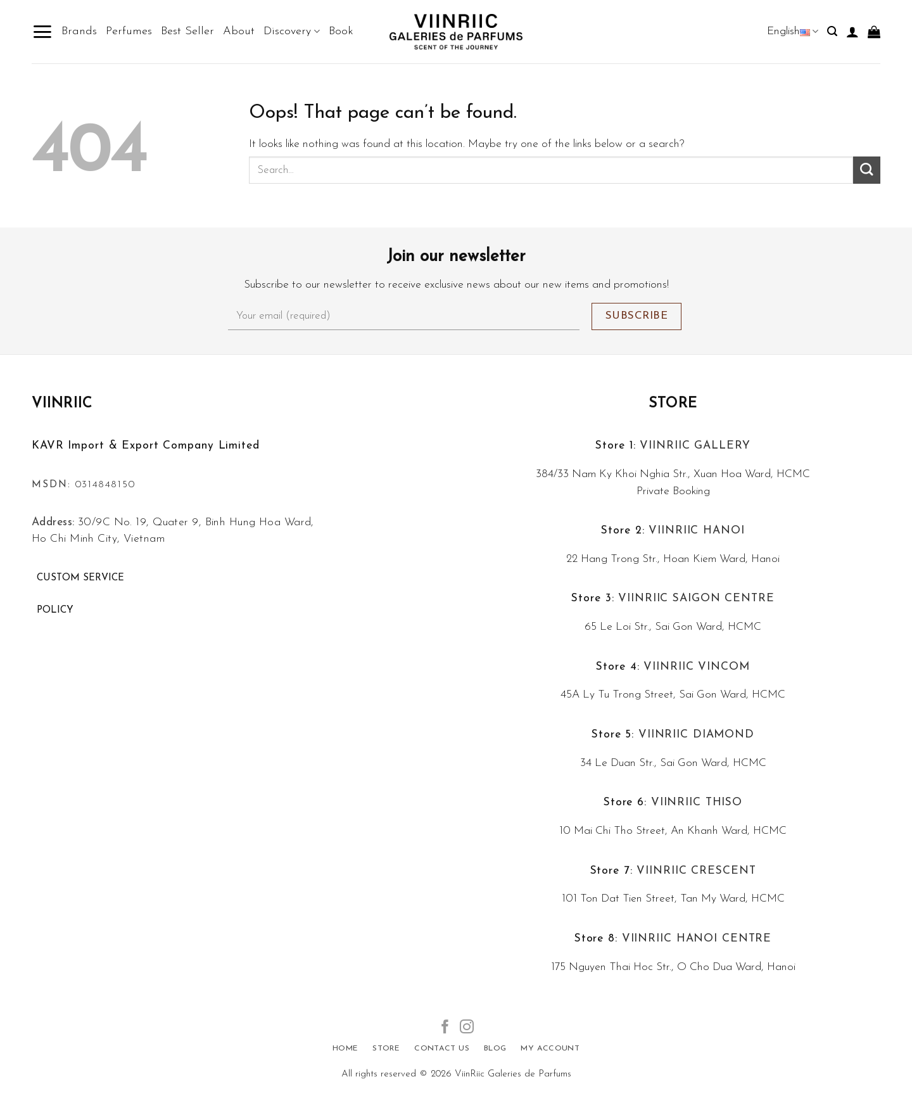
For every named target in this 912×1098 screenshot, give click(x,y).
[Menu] (42, 32)
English (792, 31)
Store (673, 404)
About (239, 31)
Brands (79, 31)
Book (341, 31)
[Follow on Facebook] (445, 1028)
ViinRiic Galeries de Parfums (513, 1074)
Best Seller (187, 31)
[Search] (832, 31)
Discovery (291, 31)
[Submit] (866, 170)
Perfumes (129, 31)
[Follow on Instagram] (467, 1028)
